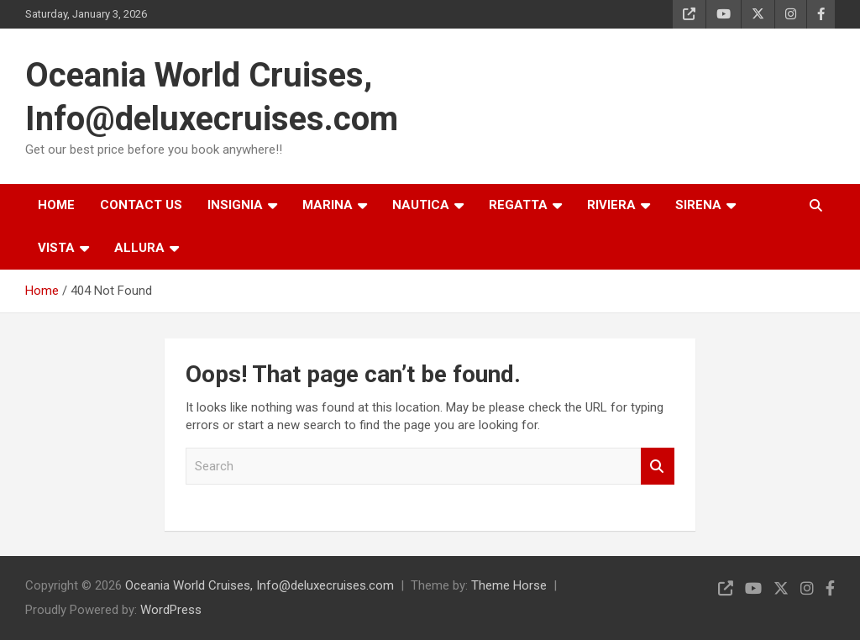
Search (657, 466)
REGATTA (518, 204)
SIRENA (698, 204)
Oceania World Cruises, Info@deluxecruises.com (259, 585)
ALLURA (139, 247)
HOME (56, 204)
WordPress (171, 609)
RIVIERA (611, 204)
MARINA (327, 204)
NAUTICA (420, 204)
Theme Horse (509, 585)
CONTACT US (141, 204)
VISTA (56, 247)
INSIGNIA (235, 204)
